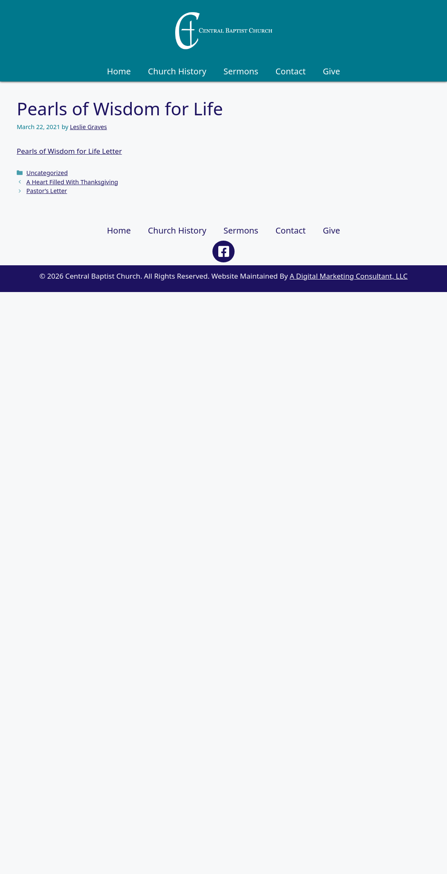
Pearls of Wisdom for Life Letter (69, 151)
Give (331, 71)
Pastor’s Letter (46, 191)
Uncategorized (47, 173)
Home (119, 71)
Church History (177, 71)
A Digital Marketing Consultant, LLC (349, 276)
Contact (291, 71)
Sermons (240, 71)
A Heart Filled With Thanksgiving (72, 182)
